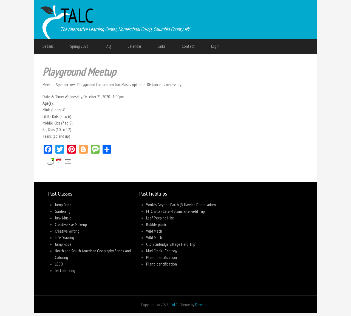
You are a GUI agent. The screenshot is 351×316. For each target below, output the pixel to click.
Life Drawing (64, 237)
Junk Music (63, 218)
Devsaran (202, 304)
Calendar (134, 46)
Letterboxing (65, 270)
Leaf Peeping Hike (160, 218)
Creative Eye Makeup (71, 224)
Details (48, 46)
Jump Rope (63, 204)
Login (215, 46)
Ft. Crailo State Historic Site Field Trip (175, 211)
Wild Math (154, 231)
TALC (77, 15)
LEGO (59, 264)
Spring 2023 (79, 46)
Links (161, 46)
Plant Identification (161, 257)
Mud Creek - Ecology (161, 250)
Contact (188, 46)
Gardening (62, 211)
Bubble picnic (156, 224)
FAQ (108, 46)
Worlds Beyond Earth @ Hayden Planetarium (181, 204)
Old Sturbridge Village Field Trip (170, 244)
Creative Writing (67, 231)
